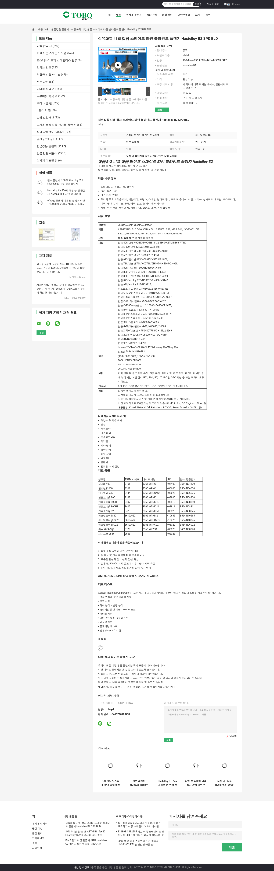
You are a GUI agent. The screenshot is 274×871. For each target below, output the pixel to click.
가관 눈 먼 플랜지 (133, 686)
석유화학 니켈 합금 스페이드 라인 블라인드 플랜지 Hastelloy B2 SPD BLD (87, 824)
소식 (197, 14)
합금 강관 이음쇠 (47, 153)
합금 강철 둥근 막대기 (50, 132)
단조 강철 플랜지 (113, 686)
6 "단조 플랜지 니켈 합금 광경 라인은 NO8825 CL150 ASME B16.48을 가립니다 (66, 204)
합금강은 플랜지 (60, 29)
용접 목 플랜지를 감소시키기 (159, 686)
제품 (118, 14)
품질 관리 (167, 14)
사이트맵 (37, 848)
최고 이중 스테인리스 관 (52, 53)
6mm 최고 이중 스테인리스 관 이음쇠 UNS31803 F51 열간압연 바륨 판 (138, 843)
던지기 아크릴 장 (47, 160)
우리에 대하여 (133, 14)
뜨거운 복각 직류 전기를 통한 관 (56, 124)
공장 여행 (151, 14)
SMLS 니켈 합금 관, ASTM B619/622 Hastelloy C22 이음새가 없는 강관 (85, 833)
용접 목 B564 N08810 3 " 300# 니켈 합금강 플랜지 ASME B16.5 (224, 783)
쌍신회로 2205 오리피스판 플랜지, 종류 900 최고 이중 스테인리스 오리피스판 (139, 824)
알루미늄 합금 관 (47, 96)
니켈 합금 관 (44, 46)
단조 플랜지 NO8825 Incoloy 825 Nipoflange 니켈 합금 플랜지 (139, 783)
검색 (197, 4)
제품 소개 (43, 29)
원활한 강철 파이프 (48, 74)
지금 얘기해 (213, 4)
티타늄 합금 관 (46, 89)
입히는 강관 (44, 67)
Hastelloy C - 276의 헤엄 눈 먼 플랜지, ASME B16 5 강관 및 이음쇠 (167, 783)
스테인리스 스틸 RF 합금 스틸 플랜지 (110, 783)
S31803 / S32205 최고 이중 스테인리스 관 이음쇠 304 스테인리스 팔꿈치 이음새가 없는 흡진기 (141, 833)
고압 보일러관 (45, 117)
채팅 (159, 110)
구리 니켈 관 (44, 103)
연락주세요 (184, 14)
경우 (207, 14)
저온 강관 (42, 81)
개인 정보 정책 (81, 867)
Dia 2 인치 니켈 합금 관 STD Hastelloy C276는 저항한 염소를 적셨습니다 (86, 842)
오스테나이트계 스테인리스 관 (55, 60)
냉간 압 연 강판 (46, 139)
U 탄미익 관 (44, 110)
